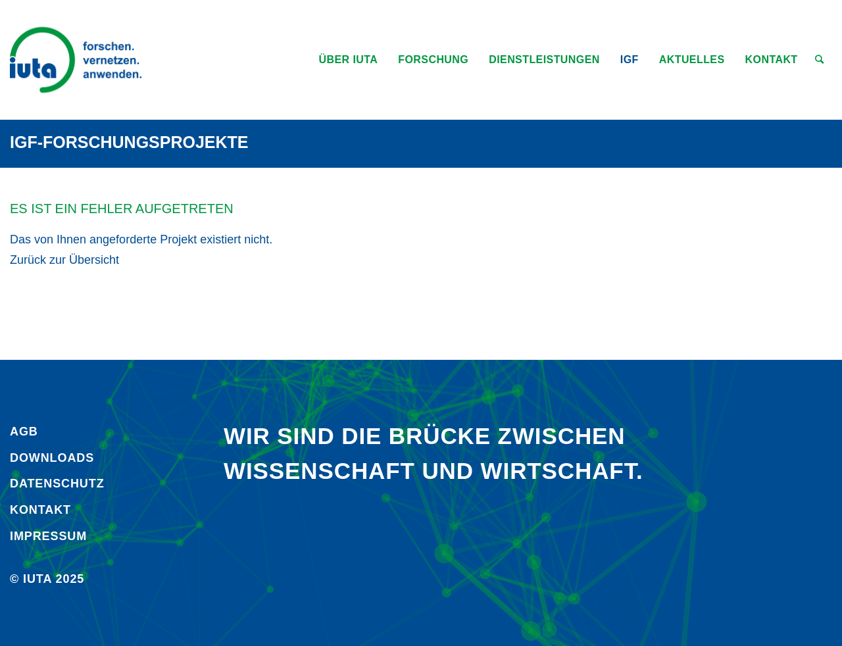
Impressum (48, 536)
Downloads (52, 457)
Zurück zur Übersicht (64, 259)
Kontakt (40, 509)
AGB (24, 431)
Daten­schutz (57, 483)
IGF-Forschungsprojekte (129, 142)
